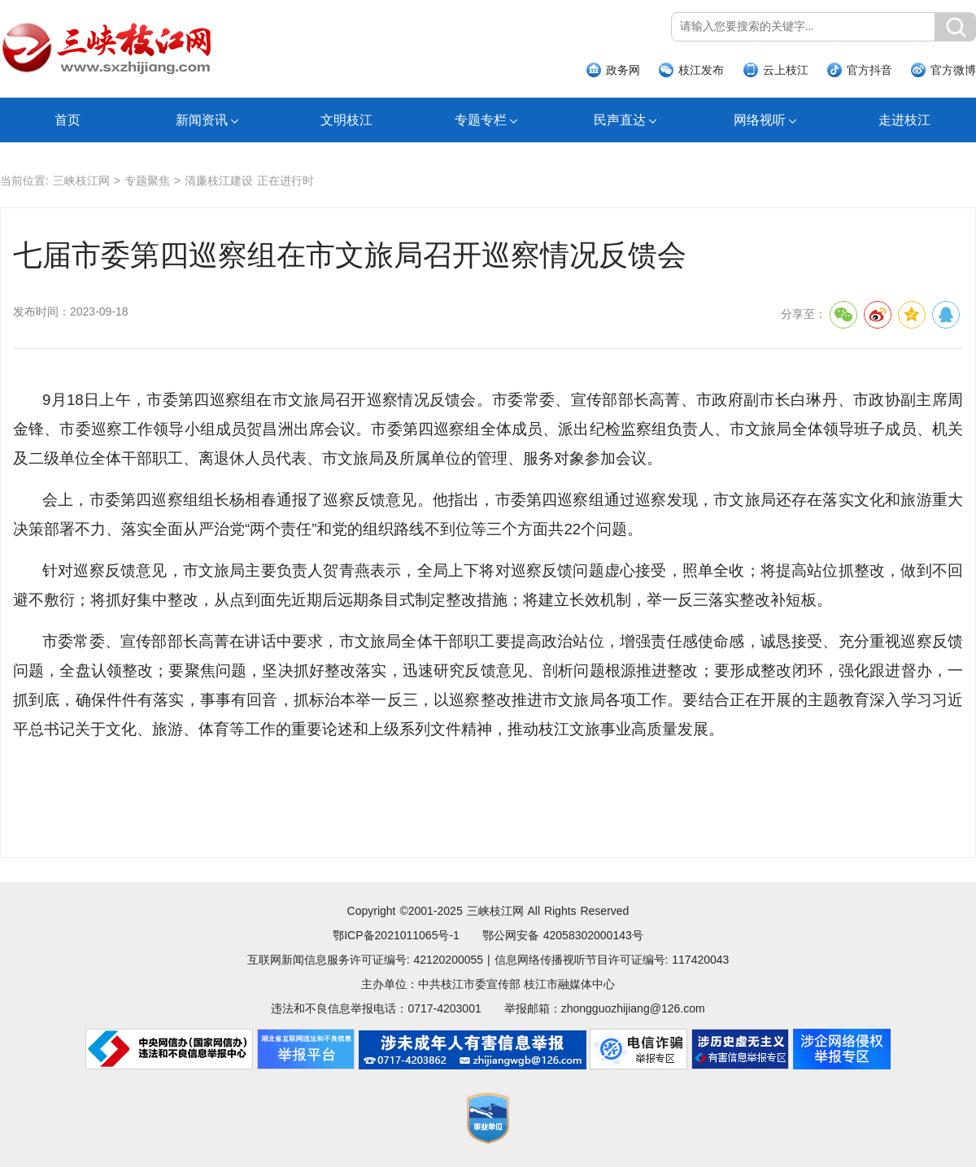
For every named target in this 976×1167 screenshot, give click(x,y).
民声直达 (620, 120)
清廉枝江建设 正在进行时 (249, 180)
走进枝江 (904, 120)
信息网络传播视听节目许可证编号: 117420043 (612, 959)
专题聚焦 (147, 180)
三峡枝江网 (81, 180)
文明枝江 (346, 120)
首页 (67, 120)
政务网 (623, 69)
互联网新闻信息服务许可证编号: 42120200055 (365, 959)
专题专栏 (481, 120)
